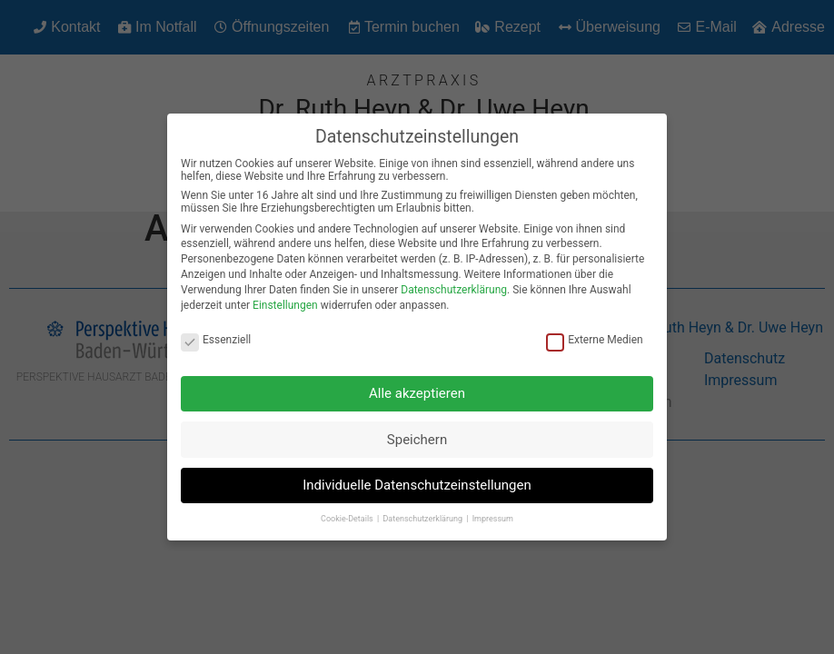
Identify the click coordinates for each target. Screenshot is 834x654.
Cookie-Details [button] (348, 513)
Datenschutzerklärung (454, 283)
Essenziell (216, 334)
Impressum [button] (492, 513)
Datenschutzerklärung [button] (423, 513)
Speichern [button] (417, 433)
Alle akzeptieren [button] (417, 388)
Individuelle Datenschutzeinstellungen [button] (417, 479)
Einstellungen (285, 298)
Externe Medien (594, 334)
